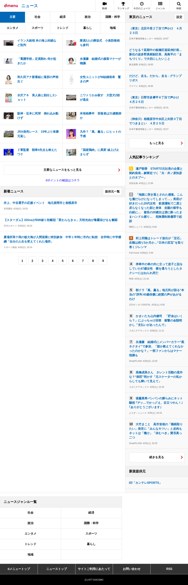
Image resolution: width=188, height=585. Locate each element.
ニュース (29, 5)
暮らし (87, 27)
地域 (113, 27)
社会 (37, 16)
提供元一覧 (112, 191)
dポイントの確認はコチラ (63, 180)
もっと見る (156, 143)
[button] (160, 6)
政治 (88, 16)
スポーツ (37, 27)
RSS (169, 568)
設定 (179, 17)
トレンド (62, 27)
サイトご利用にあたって (94, 568)
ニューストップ (56, 568)
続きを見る (156, 457)
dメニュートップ (19, 568)
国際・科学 (112, 16)
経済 (63, 16)
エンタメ (12, 27)
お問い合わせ (131, 568)
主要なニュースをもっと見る (63, 169)
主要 (12, 16)
